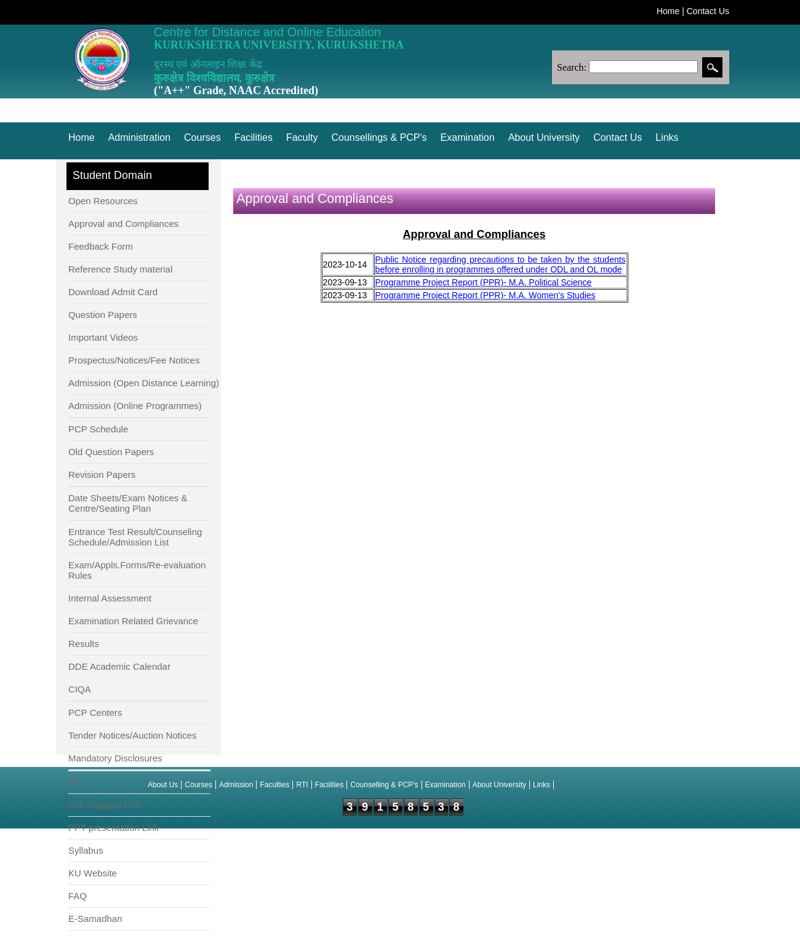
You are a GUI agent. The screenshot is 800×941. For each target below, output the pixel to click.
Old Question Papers (111, 452)
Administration (139, 137)
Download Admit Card (113, 292)
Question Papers (102, 314)
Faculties (274, 784)
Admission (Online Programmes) (135, 405)
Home (668, 11)
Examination (468, 137)
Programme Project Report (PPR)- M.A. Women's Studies (485, 295)
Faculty (302, 137)
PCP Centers (95, 712)
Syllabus (85, 850)
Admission (236, 784)
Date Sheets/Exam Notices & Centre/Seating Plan (127, 503)
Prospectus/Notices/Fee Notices (133, 360)
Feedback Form (100, 246)
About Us (163, 784)
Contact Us (708, 11)
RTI (75, 782)
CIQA (79, 689)
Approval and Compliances (123, 223)
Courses (202, 137)
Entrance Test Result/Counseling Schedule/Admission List (135, 536)
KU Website (92, 873)
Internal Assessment (109, 598)
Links (666, 137)
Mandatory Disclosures (115, 758)
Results (83, 643)
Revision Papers (101, 474)
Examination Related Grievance (133, 621)
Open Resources (103, 201)
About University (544, 137)
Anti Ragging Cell (104, 805)
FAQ (77, 896)
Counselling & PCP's (384, 784)
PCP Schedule (98, 429)
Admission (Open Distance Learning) (143, 383)
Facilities (253, 137)
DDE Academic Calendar (119, 666)
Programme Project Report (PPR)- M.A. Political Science (483, 282)
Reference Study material (120, 269)
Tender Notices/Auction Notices (132, 735)
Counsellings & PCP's (378, 137)
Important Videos (103, 337)
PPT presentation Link (113, 827)
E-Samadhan (95, 918)
